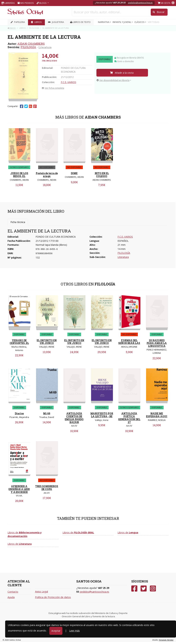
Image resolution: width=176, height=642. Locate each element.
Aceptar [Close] (55, 630)
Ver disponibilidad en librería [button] (113, 80)
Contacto (13, 591)
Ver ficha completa (53, 87)
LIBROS (36, 22)
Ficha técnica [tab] (17, 222)
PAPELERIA (18, 22)
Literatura (44, 47)
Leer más (74, 630)
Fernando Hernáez (166, 640)
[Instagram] (153, 588)
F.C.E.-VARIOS (68, 82)
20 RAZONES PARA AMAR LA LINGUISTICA (157, 343)
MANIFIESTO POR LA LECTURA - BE (101, 415)
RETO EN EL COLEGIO (102, 175)
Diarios (19, 413)
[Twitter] (144, 588)
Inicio (12, 28)
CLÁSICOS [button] (139, 22)
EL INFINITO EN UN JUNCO (47, 342)
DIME (74, 173)
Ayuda (11, 597)
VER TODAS (153, 22)
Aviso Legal (41, 591)
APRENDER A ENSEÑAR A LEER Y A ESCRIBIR (19, 489)
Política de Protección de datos (53, 597)
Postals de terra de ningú (47, 175)
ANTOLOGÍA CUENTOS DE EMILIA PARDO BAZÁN (74, 418)
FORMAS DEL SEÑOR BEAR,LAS (129, 342)
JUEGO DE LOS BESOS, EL (19, 175)
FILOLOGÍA (28, 47)
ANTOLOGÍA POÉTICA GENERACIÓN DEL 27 (129, 418)
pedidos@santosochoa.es (140, 2)
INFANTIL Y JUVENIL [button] (122, 22)
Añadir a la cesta (122, 72)
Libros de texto (80, 22)
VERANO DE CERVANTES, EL (19, 342)
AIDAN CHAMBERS (31, 44)
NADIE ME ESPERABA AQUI (156, 415)
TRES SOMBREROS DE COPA (46, 488)
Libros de (25, 534)
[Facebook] (134, 588)
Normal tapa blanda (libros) (51, 244)
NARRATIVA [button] (104, 22)
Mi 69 (46, 413)
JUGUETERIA (56, 22)
